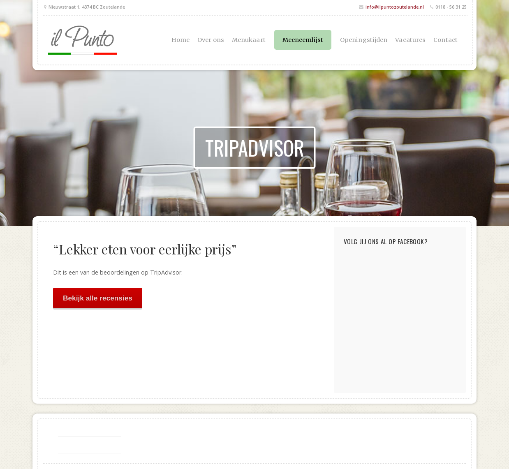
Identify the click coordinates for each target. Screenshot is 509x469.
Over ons (210, 40)
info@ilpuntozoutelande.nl (395, 7)
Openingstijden (363, 40)
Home (180, 40)
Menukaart (249, 40)
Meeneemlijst (302, 40)
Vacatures (410, 40)
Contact (445, 40)
